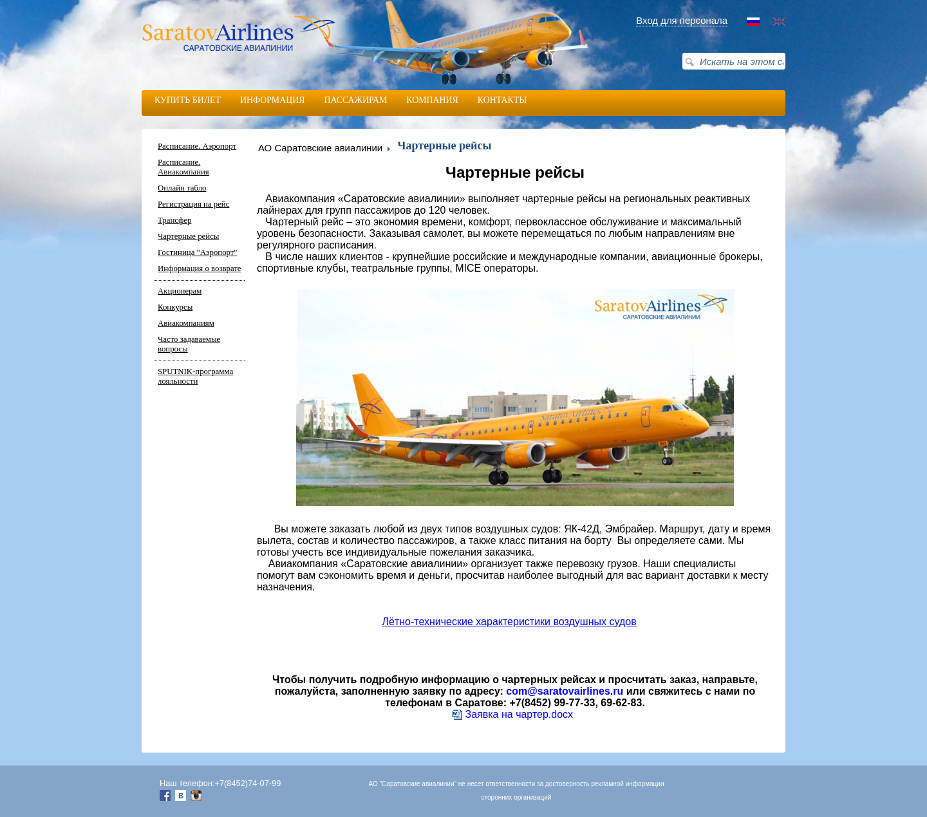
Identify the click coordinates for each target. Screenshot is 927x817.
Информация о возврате (199, 268)
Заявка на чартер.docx (513, 714)
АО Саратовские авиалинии (320, 147)
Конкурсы (175, 307)
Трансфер (174, 220)
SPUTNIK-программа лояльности (195, 376)
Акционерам (179, 291)
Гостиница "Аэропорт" (198, 252)
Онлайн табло (182, 188)
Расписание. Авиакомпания (183, 167)
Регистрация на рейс (193, 204)
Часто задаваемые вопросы (189, 344)
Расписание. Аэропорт (197, 146)
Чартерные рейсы (188, 236)
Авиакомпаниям (186, 323)
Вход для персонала (681, 20)
